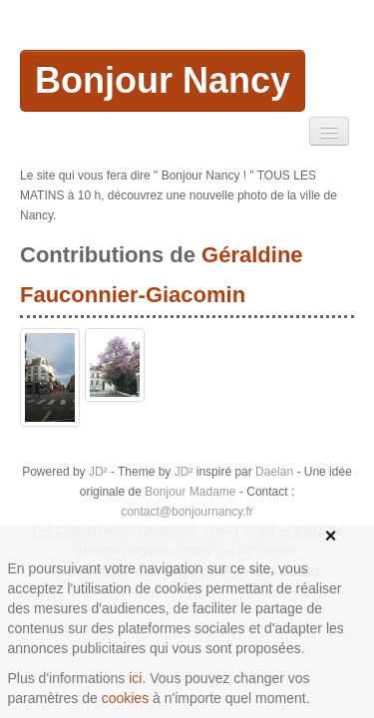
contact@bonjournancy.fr (187, 512)
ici (135, 678)
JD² (98, 472)
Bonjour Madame (190, 492)
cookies (125, 698)
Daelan (274, 472)
